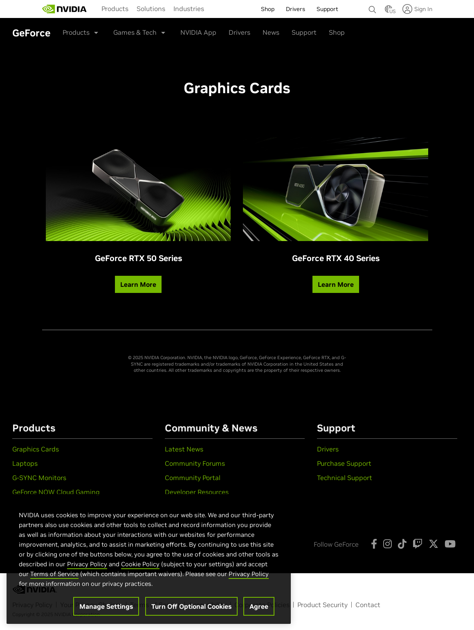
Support (304, 32)
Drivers (239, 32)
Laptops (25, 463)
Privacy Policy (87, 568)
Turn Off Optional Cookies (191, 611)
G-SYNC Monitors (39, 478)
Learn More (138, 284)
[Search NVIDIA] (372, 7)
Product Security (322, 605)
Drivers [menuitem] (295, 9)
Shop (337, 32)
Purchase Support (344, 463)
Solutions (151, 8)
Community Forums (195, 463)
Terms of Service (54, 578)
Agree (258, 611)
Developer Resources (197, 492)
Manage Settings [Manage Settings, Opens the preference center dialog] (106, 611)
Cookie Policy (140, 568)
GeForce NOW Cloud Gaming (56, 492)
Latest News (184, 449)
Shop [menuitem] (267, 9)
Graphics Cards (35, 449)
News (271, 32)
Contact (367, 605)
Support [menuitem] (327, 9)
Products (114, 8)
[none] (372, 5)
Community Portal (192, 478)
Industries (188, 8)
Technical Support (344, 478)
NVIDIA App (198, 32)
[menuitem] (115, 8)
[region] (149, 563)
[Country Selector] (388, 11)
